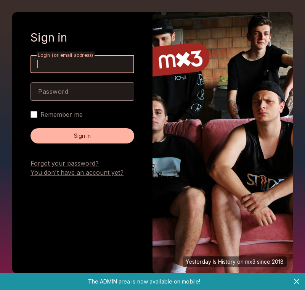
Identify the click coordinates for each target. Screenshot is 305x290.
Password (53, 91)
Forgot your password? (64, 163)
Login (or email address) (65, 55)
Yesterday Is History (211, 261)
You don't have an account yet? (77, 172)
